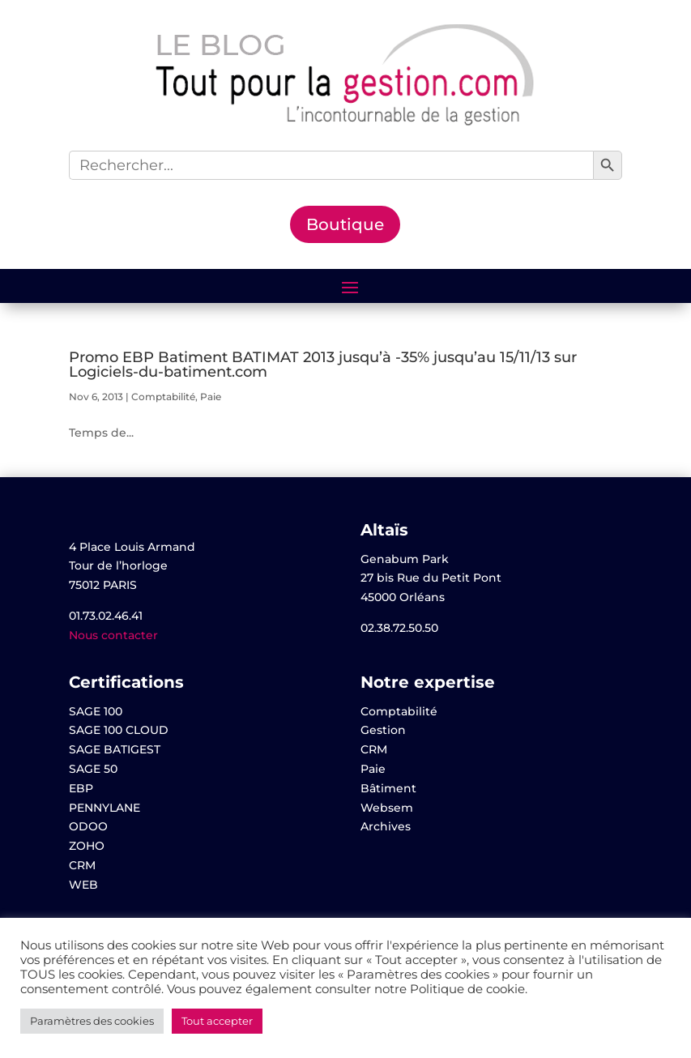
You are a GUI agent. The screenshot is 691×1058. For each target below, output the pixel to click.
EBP (81, 788)
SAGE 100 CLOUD (118, 730)
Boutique (345, 224)
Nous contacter (113, 635)
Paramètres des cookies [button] (92, 1020)
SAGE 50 (93, 769)
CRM (82, 865)
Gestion (383, 730)
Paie (210, 396)
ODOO (88, 826)
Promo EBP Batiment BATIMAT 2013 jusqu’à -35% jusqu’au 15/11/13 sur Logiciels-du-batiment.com (323, 364)
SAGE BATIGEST (114, 749)
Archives (385, 826)
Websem (386, 807)
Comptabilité (163, 396)
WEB (83, 884)
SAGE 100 (95, 711)
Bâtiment (388, 788)
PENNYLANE (104, 807)
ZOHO (87, 845)
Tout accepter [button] (217, 1020)
